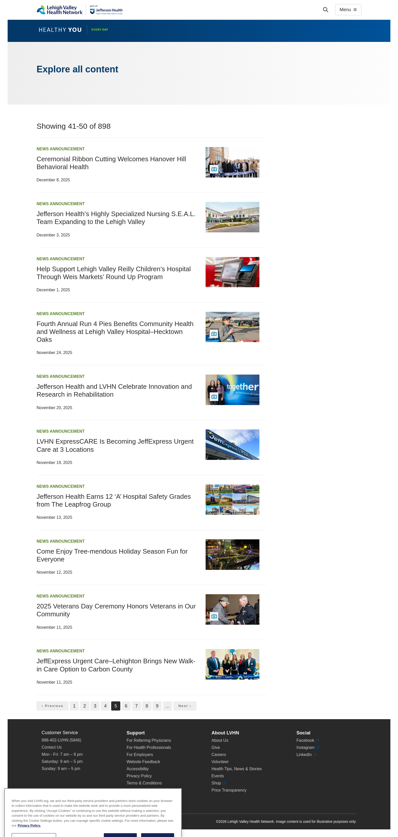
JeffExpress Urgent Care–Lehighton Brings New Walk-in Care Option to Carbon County (116, 665)
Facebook (307, 740)
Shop (218, 783)
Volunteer (220, 762)
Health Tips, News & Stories (236, 769)
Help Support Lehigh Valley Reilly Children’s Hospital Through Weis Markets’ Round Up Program (114, 273)
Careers (218, 754)
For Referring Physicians (149, 740)
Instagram (307, 748)
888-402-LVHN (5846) (61, 740)
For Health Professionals (149, 747)
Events (217, 776)
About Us (219, 740)
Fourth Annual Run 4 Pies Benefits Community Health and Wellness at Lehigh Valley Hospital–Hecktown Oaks (115, 331)
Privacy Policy (139, 776)
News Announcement (61, 149)
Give (215, 747)
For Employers (140, 754)
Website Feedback (143, 762)
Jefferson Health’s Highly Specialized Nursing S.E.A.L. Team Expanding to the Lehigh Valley (116, 218)
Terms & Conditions (144, 783)
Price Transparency (228, 790)
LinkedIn (306, 755)
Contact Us (52, 747)
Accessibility (138, 769)
